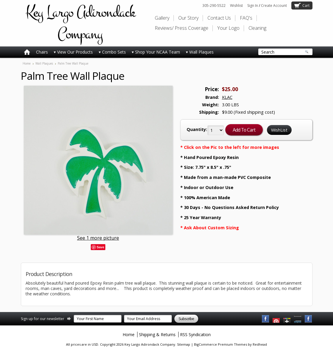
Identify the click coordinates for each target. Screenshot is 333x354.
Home (27, 63)
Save (100, 247)
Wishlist (236, 5)
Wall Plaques (200, 52)
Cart (305, 5)
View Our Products (73, 52)
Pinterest (298, 319)
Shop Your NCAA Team (156, 52)
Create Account (274, 5)
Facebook (266, 319)
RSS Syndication (195, 334)
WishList (279, 130)
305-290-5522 (214, 5)
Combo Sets (112, 52)
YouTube (276, 319)
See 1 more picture (98, 238)
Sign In (252, 5)
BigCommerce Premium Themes (220, 344)
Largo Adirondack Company (80, 23)
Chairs (42, 52)
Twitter (287, 319)
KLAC (227, 97)
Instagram (308, 319)
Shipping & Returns (157, 334)
